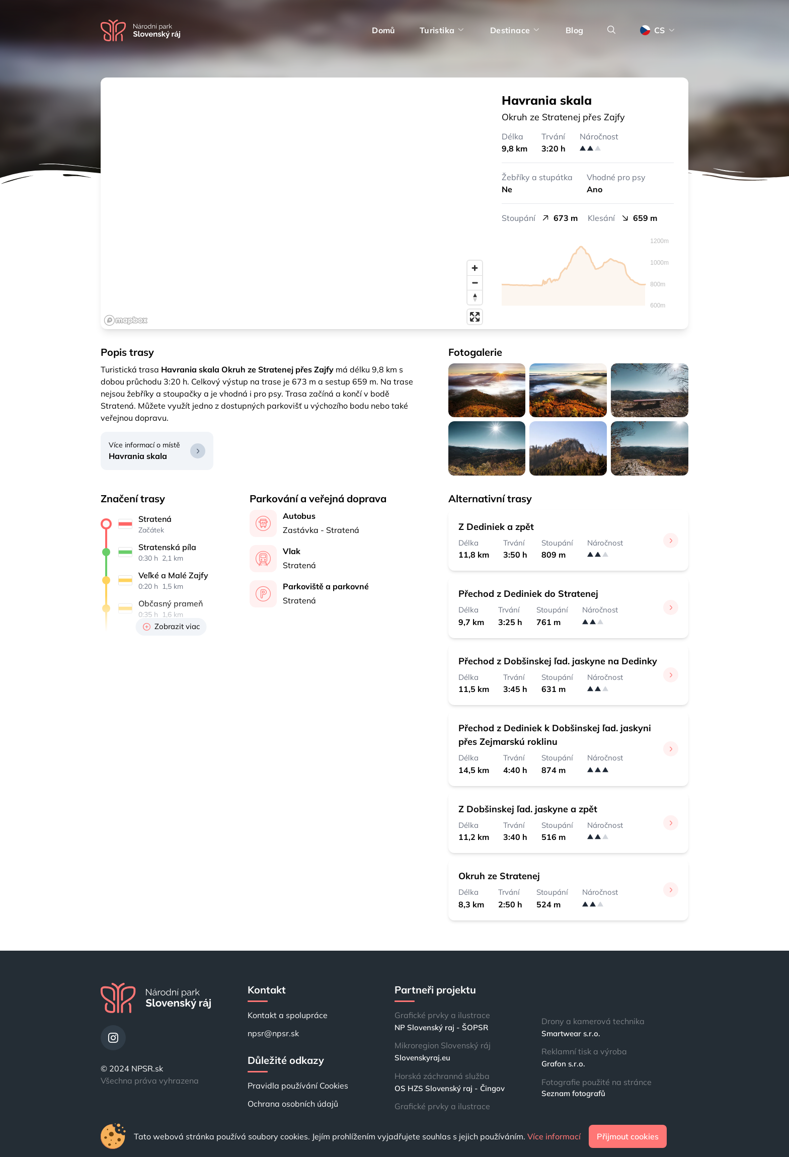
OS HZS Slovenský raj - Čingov (450, 1088)
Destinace (515, 30)
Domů (384, 30)
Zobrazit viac (171, 626)
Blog (575, 30)
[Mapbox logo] (126, 320)
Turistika (443, 30)
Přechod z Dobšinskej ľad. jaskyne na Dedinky (557, 661)
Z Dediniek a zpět (496, 526)
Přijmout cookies (628, 1136)
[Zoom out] (474, 282)
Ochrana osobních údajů (293, 1104)
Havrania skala (138, 456)
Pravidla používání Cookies (298, 1086)
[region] (294, 203)
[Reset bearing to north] (474, 297)
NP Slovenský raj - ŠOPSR (441, 1027)
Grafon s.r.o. (563, 1063)
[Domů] (140, 30)
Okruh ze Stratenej (499, 876)
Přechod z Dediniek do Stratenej (528, 593)
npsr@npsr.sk (273, 1033)
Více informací (554, 1136)
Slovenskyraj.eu (422, 1057)
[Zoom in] (474, 268)
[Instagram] (113, 1037)
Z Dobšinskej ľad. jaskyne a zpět (527, 809)
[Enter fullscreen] (474, 317)
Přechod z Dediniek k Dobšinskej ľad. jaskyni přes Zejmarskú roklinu (554, 734)
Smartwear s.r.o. (570, 1033)
